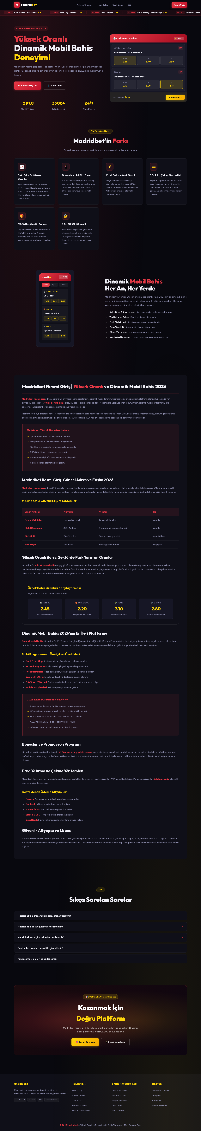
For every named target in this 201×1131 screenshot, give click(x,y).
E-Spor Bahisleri (119, 1100)
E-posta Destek (159, 1105)
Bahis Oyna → (175, 97)
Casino (63, 285)
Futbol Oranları (119, 1095)
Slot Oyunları (118, 1110)
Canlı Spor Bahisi (119, 1090)
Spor (54, 285)
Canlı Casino (117, 1105)
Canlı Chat (156, 1100)
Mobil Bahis (101, 5)
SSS (128, 5)
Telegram (156, 1095)
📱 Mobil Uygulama (115, 1042)
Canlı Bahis (117, 5)
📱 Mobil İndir (54, 85)
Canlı (46, 285)
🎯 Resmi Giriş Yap (27, 85)
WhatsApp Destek (160, 1090)
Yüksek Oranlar (84, 5)
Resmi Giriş (178, 5)
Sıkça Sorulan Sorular (81, 1110)
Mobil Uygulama (79, 1105)
